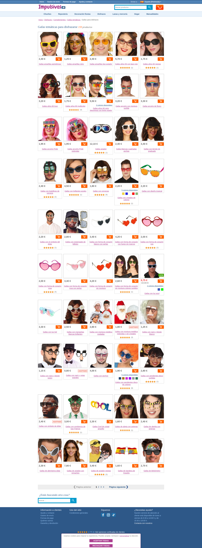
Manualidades (152, 14)
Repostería (63, 14)
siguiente (118, 487)
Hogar (136, 14)
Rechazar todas (100, 546)
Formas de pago (69, 2)
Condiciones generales (79, 513)
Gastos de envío (53, 2)
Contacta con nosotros (143, 523)
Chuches (47, 14)
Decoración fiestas (82, 14)
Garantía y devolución (49, 523)
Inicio (42, 2)
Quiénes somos (46, 521)
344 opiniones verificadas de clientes (110, 532)
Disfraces (102, 14)
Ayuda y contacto (85, 2)
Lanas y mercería (120, 14)
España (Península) (150, 2)
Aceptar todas (101, 541)
